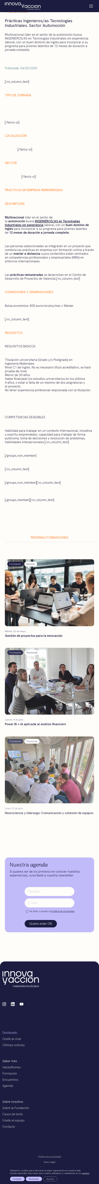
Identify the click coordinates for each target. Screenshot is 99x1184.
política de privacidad (63, 911)
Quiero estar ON (41, 924)
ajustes (85, 1173)
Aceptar (17, 1179)
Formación (9, 1073)
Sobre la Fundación (15, 1108)
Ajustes (50, 1179)
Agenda (7, 1086)
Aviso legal (49, 1162)
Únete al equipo (13, 1120)
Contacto (8, 1126)
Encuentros (10, 1080)
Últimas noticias (13, 1045)
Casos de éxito (12, 1114)
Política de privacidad (49, 1156)
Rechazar (34, 1179)
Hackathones (11, 1067)
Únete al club (11, 1039)
